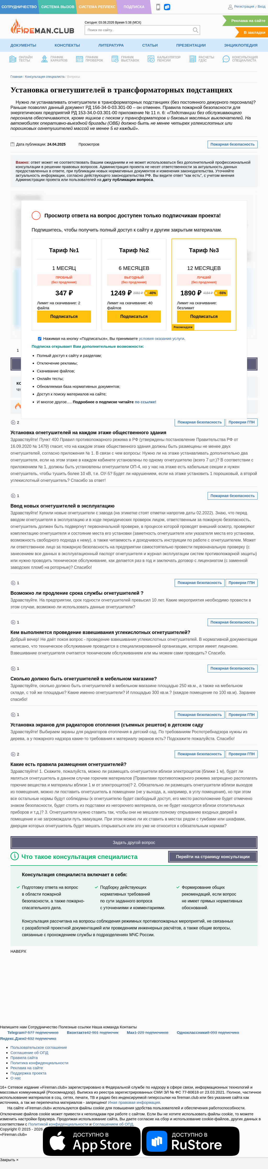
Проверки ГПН (242, 422)
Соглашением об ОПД (113, 1124)
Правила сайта (24, 1057)
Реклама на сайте (248, 20)
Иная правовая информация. (134, 1102)
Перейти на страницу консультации (213, 856)
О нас (15, 1078)
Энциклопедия (241, 45)
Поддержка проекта (28, 1073)
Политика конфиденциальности (39, 1063)
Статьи (150, 45)
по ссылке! (145, 402)
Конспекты (67, 45)
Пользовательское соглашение (38, 1047)
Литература (111, 45)
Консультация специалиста (45, 77)
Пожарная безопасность (232, 144)
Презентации (191, 45)
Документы (23, 45)
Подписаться (64, 316)
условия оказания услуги (161, 338)
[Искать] (195, 30)
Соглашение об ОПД (29, 1052)
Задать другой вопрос (134, 842)
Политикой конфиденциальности (58, 1124)
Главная (16, 77)
